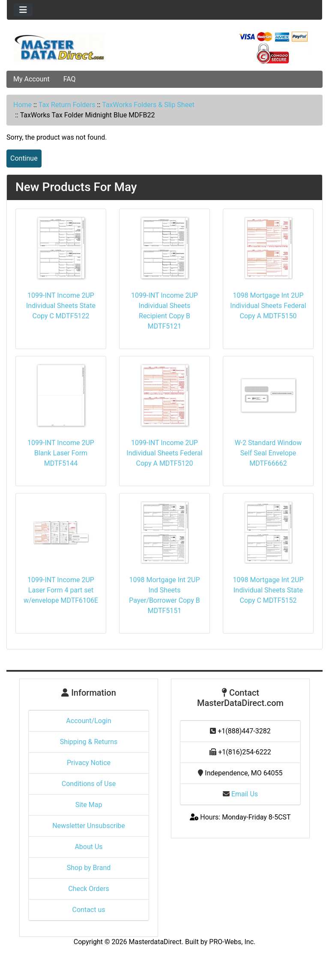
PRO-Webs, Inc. (232, 942)
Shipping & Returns (89, 742)
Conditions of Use (89, 784)
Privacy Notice (89, 763)
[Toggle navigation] (23, 9)
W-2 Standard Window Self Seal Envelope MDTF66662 (268, 453)
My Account (31, 79)
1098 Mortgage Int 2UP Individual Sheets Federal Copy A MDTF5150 (268, 305)
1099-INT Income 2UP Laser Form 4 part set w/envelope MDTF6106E (61, 590)
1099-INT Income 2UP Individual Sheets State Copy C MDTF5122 (61, 305)
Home (22, 105)
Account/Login (88, 721)
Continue (24, 158)
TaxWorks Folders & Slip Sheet (148, 105)
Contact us (88, 910)
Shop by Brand (89, 868)
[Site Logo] (59, 47)
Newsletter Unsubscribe (88, 826)
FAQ (69, 79)
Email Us (240, 794)
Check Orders (88, 889)
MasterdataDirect (155, 942)
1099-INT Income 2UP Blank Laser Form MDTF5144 (60, 453)
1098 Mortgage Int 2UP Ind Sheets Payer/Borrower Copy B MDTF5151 (164, 595)
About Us (88, 847)
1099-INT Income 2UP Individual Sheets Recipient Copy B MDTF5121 (164, 310)
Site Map (88, 805)
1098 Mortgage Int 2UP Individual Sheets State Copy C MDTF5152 (268, 590)
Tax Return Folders (67, 105)
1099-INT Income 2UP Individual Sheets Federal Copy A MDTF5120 (164, 453)
